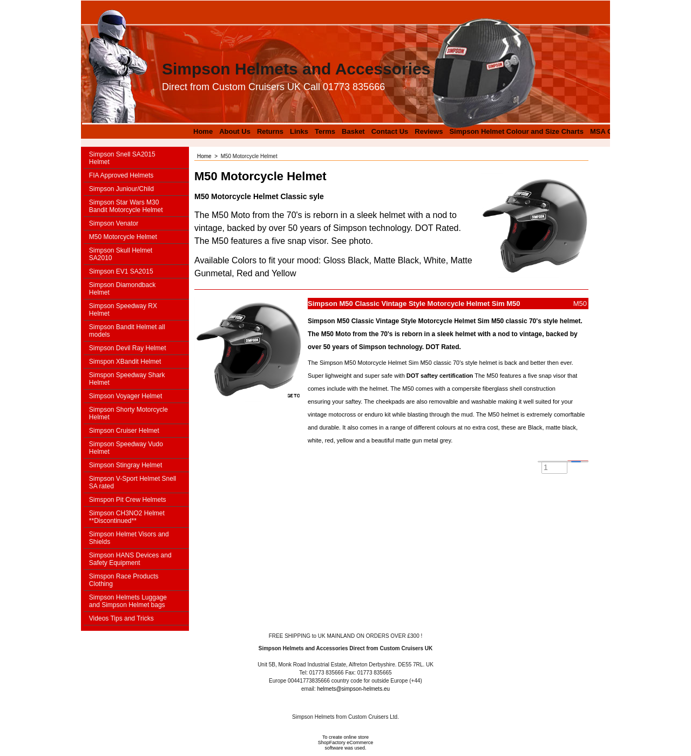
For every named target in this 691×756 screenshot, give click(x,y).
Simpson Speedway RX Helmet (123, 309)
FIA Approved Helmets (121, 175)
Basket (353, 131)
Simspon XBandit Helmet (125, 361)
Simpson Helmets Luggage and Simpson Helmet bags (128, 601)
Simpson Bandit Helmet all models (127, 330)
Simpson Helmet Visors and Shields (129, 538)
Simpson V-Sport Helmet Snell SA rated (132, 482)
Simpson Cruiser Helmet (124, 430)
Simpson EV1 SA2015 (121, 271)
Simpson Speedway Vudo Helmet (126, 447)
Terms (325, 131)
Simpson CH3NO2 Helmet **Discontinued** (127, 517)
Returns (270, 131)
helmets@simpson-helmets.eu (353, 689)
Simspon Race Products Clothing (124, 580)
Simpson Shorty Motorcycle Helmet (128, 413)
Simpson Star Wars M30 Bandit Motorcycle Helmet (126, 206)
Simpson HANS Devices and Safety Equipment (130, 559)
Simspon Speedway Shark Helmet (127, 378)
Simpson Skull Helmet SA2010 (120, 254)
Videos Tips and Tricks (121, 618)
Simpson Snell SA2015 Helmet (122, 158)
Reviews (429, 131)
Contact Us (390, 131)
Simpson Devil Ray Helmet (127, 348)
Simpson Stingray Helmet (125, 465)
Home (203, 131)
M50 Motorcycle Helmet (123, 237)
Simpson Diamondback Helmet (122, 288)
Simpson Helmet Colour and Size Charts (516, 131)
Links (299, 131)
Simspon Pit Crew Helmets (127, 499)
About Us (234, 131)
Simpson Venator (113, 223)
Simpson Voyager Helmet (125, 396)
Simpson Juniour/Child (121, 189)
